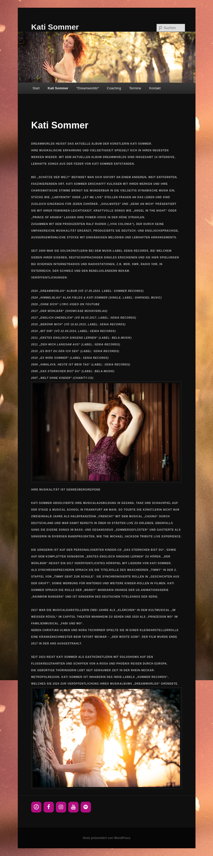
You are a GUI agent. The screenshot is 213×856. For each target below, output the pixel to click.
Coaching (114, 88)
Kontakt (154, 88)
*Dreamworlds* (87, 88)
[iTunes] (36, 807)
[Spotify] (86, 807)
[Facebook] (49, 807)
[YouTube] (73, 807)
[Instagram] (61, 807)
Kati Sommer (55, 27)
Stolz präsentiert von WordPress (106, 838)
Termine (135, 88)
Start (35, 88)
